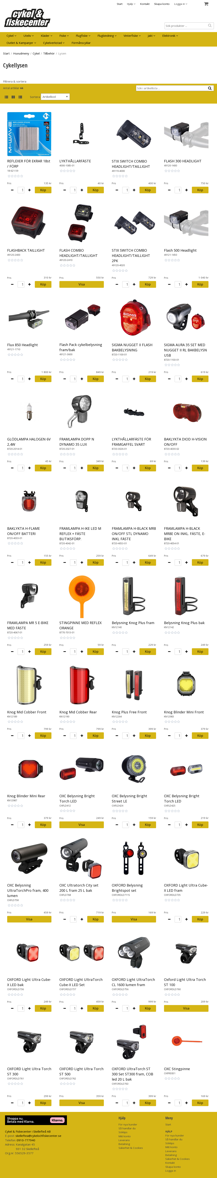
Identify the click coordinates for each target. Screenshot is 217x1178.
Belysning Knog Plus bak (184, 622)
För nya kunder (128, 1124)
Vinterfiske (131, 35)
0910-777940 (26, 1140)
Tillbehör (49, 53)
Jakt (150, 35)
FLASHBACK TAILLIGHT (26, 250)
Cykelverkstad (52, 43)
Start (119, 4)
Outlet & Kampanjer (20, 43)
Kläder (45, 35)
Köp (43, 190)
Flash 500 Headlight (180, 250)
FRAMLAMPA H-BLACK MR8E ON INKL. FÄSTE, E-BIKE (184, 533)
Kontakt (145, 4)
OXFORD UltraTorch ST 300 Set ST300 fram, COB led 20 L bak (132, 1074)
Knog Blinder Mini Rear (26, 796)
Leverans (124, 1140)
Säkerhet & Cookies (131, 1148)
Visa (82, 284)
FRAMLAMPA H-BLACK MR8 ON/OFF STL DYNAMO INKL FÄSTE (134, 533)
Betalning (124, 1144)
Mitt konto (125, 1136)
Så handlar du (127, 1128)
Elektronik (168, 35)
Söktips (123, 1132)
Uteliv (27, 35)
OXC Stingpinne (177, 1068)
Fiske (62, 35)
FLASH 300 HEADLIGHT (183, 161)
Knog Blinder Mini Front (184, 712)
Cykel (10, 35)
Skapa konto (162, 4)
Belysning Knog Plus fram (133, 622)
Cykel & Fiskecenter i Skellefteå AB (28, 1131)
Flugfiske (82, 35)
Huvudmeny (21, 53)
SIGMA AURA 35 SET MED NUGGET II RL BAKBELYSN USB (185, 350)
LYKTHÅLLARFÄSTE (75, 161)
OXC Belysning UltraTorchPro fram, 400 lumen (27, 890)
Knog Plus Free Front (129, 712)
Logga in (170, 1170)
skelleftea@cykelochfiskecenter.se (38, 1136)
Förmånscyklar (81, 43)
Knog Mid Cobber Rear (78, 712)
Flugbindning (105, 35)
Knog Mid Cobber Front (26, 712)
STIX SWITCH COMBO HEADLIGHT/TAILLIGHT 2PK (131, 255)
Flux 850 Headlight (22, 344)
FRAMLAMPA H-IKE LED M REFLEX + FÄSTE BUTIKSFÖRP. (80, 533)
